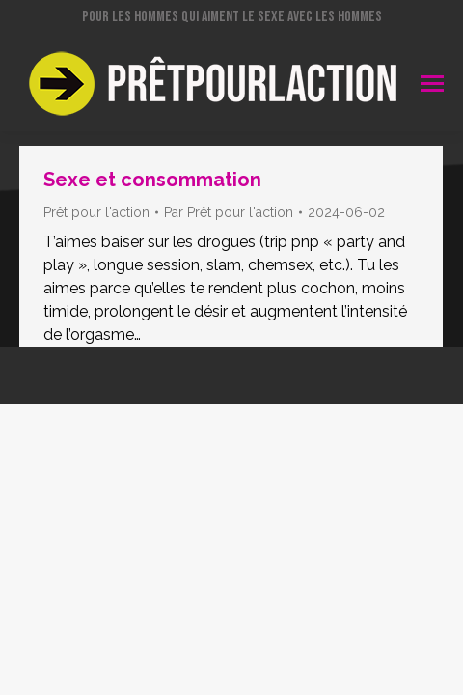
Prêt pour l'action (96, 212)
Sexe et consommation (152, 179)
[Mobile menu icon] (432, 83)
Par (228, 212)
